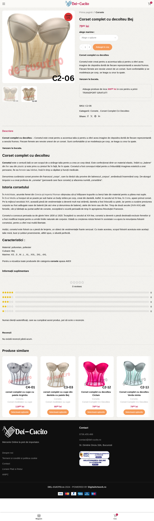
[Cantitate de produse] (85, 47)
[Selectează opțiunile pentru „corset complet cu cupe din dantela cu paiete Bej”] (58, 412)
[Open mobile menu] (4, 4)
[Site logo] (77, 3)
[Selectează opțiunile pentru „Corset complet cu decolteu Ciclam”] (96, 412)
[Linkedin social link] (99, 116)
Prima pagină (85, 12)
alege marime (86, 32)
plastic (21, 166)
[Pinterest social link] (95, 116)
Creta (128, 198)
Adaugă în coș (102, 47)
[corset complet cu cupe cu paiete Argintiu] (20, 373)
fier (7, 166)
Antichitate (10, 194)
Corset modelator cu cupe (20, 402)
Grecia (38, 194)
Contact (6, 463)
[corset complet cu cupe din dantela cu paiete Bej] (58, 373)
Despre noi (7, 452)
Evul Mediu (10, 198)
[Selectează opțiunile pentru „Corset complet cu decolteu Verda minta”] (134, 412)
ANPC (5, 474)
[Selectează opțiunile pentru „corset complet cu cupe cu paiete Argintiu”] (20, 412)
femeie (22, 170)
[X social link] (91, 116)
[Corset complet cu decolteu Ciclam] (96, 373)
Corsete (100, 12)
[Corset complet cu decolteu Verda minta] (134, 373)
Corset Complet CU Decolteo (114, 111)
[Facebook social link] (87, 116)
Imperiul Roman (52, 194)
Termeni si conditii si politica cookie (19, 458)
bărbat (34, 170)
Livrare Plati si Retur (12, 469)
